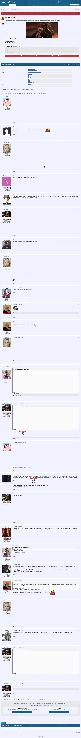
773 (8, 93)
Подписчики (74, 17)
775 (13, 93)
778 (20, 93)
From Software (20, 18)
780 (24, 93)
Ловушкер (24, 547)
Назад (6, 93)
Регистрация (76, 1)
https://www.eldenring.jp (17, 46)
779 (22, 93)
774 (10, 93)
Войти (59, 712)
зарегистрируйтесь (14, 89)
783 (31, 93)
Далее (35, 93)
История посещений (75, 61)
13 (74, 82)
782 (29, 93)
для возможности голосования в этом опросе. (25, 89)
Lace (23, 582)
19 (78, 17)
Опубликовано (17, 96)
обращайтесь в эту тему (43, 12)
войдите (8, 89)
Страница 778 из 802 (42, 93)
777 (17, 93)
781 (27, 93)
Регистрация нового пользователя (21, 712)
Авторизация (69, 17)
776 (15, 93)
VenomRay (24, 369)
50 (74, 72)
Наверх (14, 122)
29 (74, 70)
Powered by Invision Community (40, 736)
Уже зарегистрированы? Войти (66, 1)
